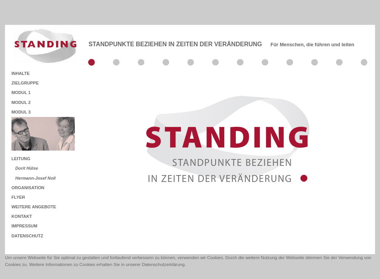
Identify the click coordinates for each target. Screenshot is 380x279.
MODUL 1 (21, 92)
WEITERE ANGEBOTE (33, 206)
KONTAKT (21, 216)
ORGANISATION (27, 187)
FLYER (18, 197)
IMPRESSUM (24, 226)
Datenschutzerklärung (163, 264)
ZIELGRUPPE (25, 83)
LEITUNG (20, 158)
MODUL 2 (21, 102)
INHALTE (20, 73)
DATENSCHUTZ (27, 236)
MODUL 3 (21, 112)
